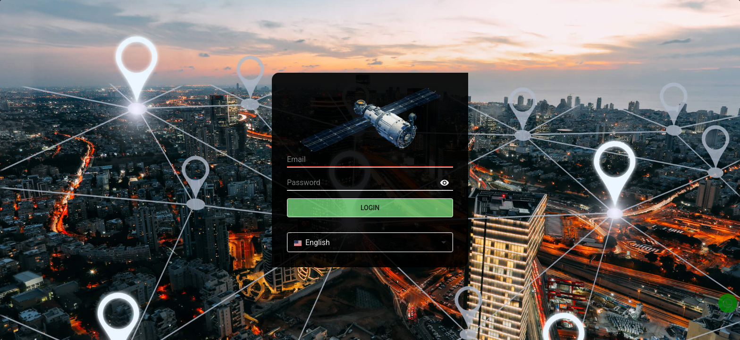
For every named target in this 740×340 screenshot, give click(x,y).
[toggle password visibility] (444, 182)
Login (370, 208)
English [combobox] (312, 242)
